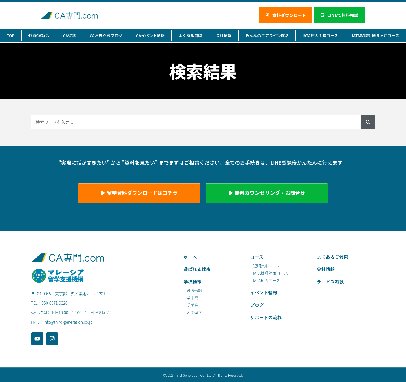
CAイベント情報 (150, 36)
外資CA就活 (38, 36)
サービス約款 (330, 281)
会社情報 (224, 36)
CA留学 (69, 36)
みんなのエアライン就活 (267, 36)
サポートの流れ (266, 317)
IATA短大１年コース (320, 36)
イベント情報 (263, 292)
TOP (11, 36)
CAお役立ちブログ (106, 36)
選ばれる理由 (197, 269)
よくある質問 (190, 36)
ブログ (257, 305)
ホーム (190, 257)
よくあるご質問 (332, 257)
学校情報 (193, 281)
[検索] (368, 122)
